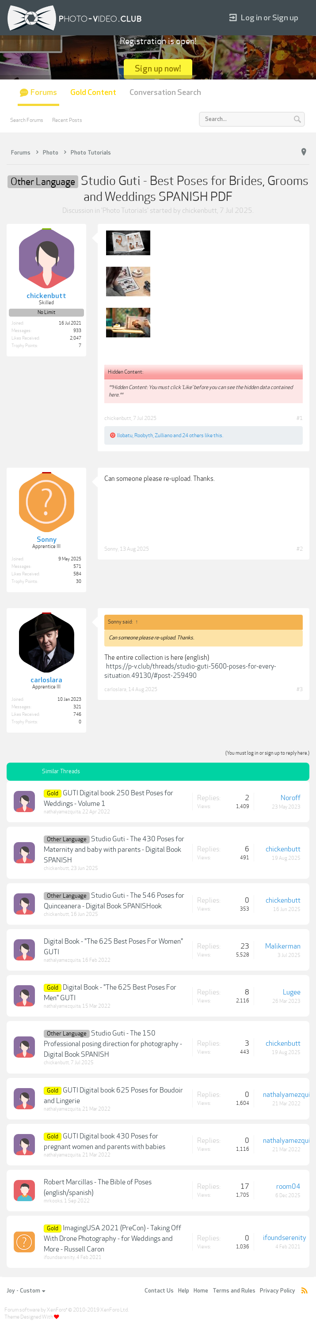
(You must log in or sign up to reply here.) (267, 753)
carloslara (115, 689)
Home (201, 1290)
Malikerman (283, 946)
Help (183, 1290)
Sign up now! (158, 69)
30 (78, 581)
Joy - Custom (26, 1290)
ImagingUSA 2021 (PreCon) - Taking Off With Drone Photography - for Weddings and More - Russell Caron (112, 1239)
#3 (300, 689)
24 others (193, 435)
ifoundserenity (59, 1257)
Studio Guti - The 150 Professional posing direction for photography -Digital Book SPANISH (113, 1044)
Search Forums (26, 120)
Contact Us (159, 1290)
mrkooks (53, 1201)
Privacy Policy (277, 1290)
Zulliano (163, 435)
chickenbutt (199, 210)
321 (77, 707)
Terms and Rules (234, 1290)
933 (77, 330)
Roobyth (143, 435)
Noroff (291, 798)
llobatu (125, 435)
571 (77, 566)
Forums (43, 92)
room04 (288, 1186)
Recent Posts (67, 120)
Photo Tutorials (125, 210)
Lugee (292, 992)
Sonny (111, 549)
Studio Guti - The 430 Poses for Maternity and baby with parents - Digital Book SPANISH (114, 850)
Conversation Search (165, 92)
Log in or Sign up (263, 18)
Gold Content (93, 92)
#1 (300, 418)
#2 (300, 549)
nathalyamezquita (62, 812)
